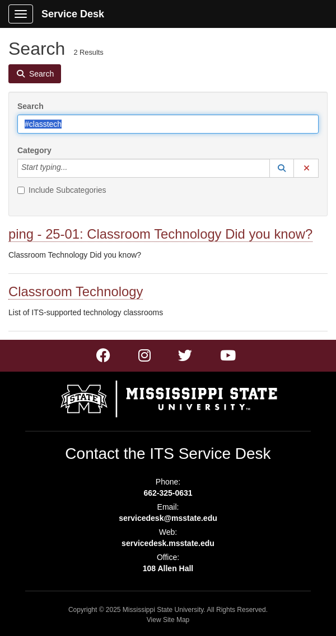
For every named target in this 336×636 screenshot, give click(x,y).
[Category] (73, 168)
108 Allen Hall (168, 568)
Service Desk (72, 14)
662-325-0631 (167, 492)
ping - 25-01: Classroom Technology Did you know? (160, 233)
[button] (281, 168)
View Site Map (168, 620)
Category (34, 150)
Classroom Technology (75, 291)
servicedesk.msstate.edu (168, 543)
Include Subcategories (61, 190)
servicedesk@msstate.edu (168, 518)
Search (30, 106)
